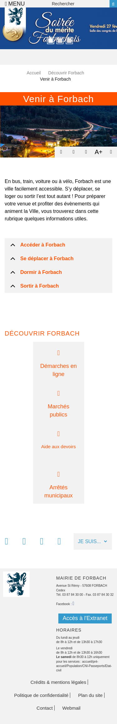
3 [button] (68, 40)
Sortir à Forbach (39, 286)
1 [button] (49, 40)
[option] (58, 28)
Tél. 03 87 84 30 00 (69, 594)
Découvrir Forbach (66, 72)
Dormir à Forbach (41, 272)
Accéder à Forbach (42, 244)
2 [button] (59, 40)
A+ (98, 151)
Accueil (34, 72)
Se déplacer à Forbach (47, 258)
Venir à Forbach (58, 99)
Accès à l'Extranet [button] (85, 618)
